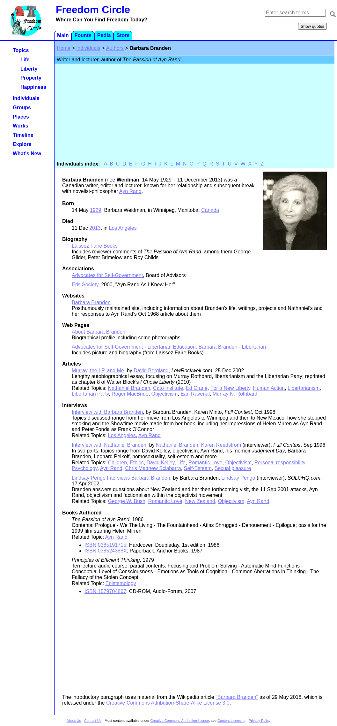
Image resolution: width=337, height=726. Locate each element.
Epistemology (121, 583)
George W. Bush (126, 501)
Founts (82, 35)
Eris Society (85, 284)
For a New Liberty (230, 388)
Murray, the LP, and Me (98, 370)
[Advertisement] (194, 113)
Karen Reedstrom (221, 445)
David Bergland (151, 370)
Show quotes (312, 26)
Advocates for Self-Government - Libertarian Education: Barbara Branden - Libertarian (169, 347)
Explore (22, 144)
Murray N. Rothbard (235, 394)
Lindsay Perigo (238, 478)
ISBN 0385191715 (105, 545)
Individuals (88, 48)
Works (20, 125)
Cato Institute (168, 388)
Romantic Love (205, 462)
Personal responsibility (279, 462)
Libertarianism (303, 388)
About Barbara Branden (98, 332)
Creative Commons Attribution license (179, 720)
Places (21, 117)
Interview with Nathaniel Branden (109, 445)
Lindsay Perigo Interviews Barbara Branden (121, 478)
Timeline (23, 135)
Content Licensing (231, 720)
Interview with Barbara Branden (107, 412)
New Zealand (200, 501)
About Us (74, 720)
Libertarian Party (90, 394)
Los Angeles (123, 228)
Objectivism (164, 394)
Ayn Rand (130, 191)
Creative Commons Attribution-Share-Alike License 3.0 (168, 703)
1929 (95, 210)
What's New (27, 153)
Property (30, 78)
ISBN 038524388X (105, 550)
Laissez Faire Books (95, 246)
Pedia (104, 35)
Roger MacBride (130, 394)
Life (181, 462)
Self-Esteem (198, 468)
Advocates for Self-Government (107, 275)
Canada (210, 210)
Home (63, 48)
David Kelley (161, 462)
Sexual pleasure (233, 468)
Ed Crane (197, 388)
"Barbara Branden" (237, 697)
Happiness (33, 87)
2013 (95, 228)
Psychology (85, 468)
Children (117, 462)
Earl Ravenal (195, 394)
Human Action (269, 388)
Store (122, 35)
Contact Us (92, 720)
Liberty (28, 69)
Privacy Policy (259, 720)
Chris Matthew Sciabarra (153, 468)
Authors (115, 48)
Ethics (137, 462)
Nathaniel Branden (129, 388)
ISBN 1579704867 (105, 591)
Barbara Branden (91, 302)
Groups (22, 107)
